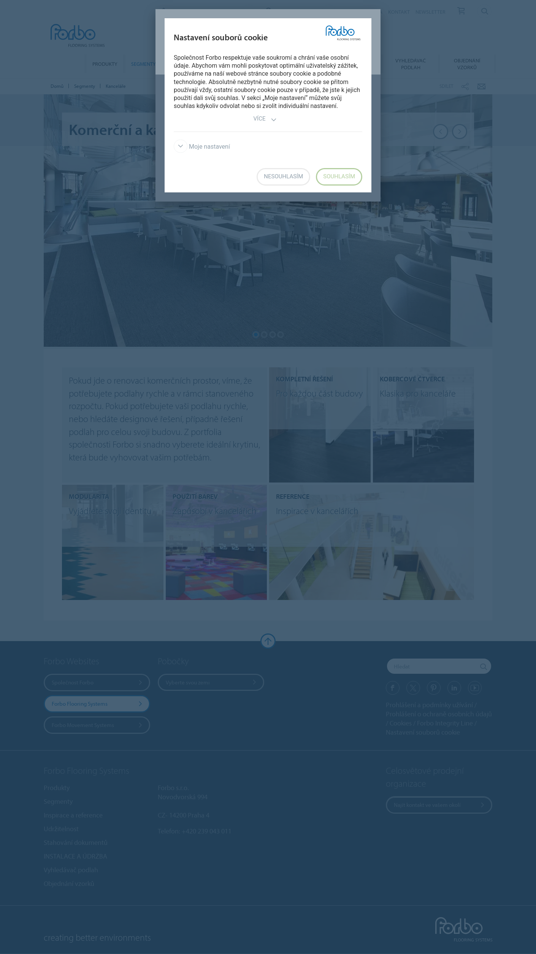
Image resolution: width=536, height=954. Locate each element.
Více (265, 119)
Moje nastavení (202, 146)
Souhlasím (339, 176)
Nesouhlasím (283, 176)
